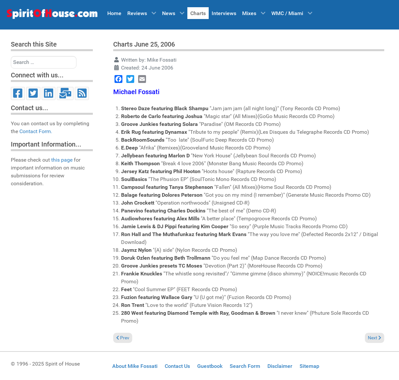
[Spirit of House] (51, 15)
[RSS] (82, 93)
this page (62, 160)
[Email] (65, 93)
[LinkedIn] (49, 93)
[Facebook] (18, 93)
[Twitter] (33, 93)
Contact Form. (35, 131)
